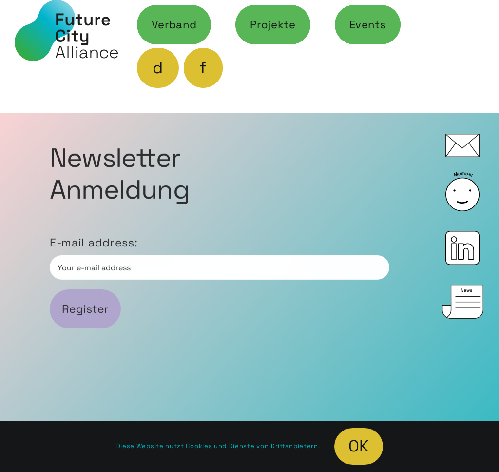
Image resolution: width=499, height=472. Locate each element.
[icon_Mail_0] (462, 139)
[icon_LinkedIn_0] (462, 236)
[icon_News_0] (462, 290)
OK (358, 446)
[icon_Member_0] (462, 177)
